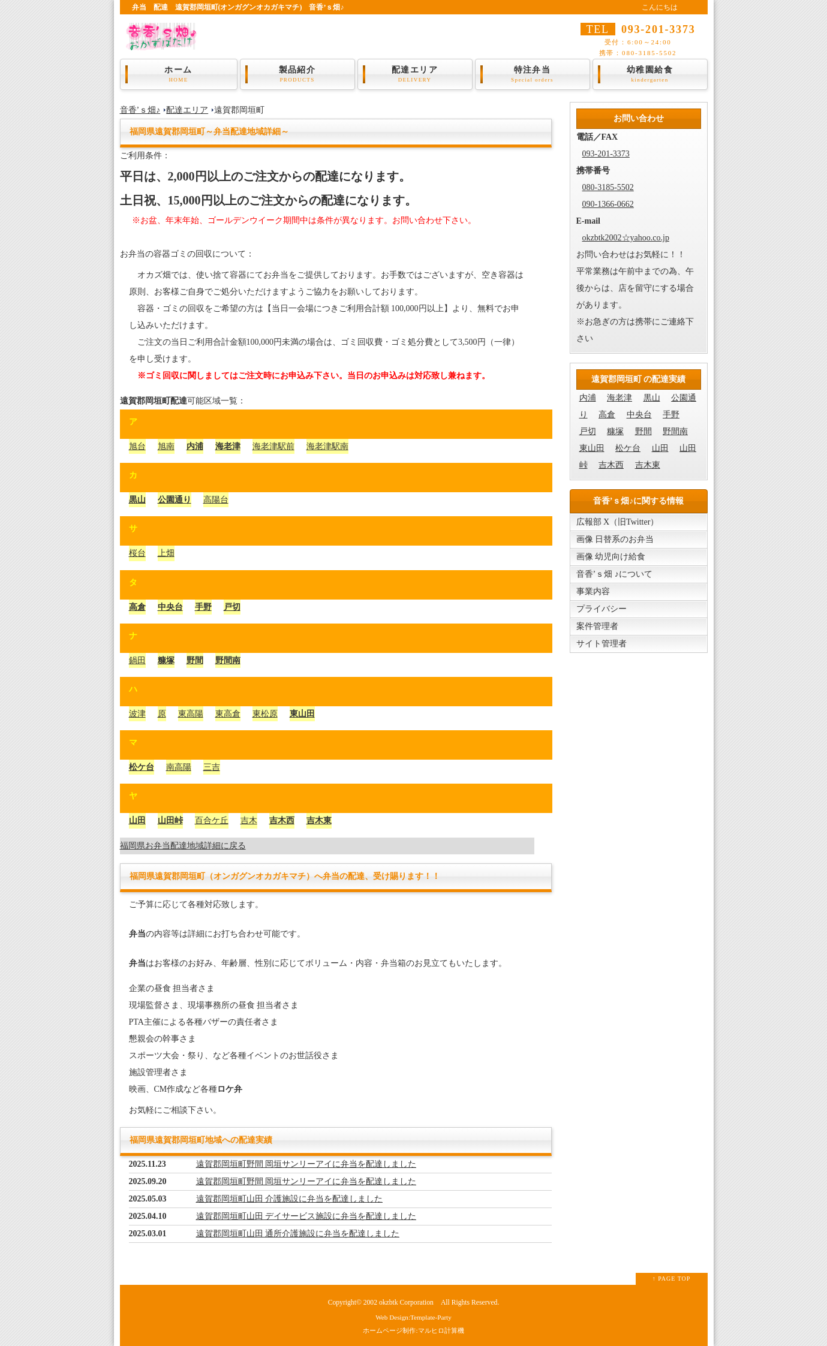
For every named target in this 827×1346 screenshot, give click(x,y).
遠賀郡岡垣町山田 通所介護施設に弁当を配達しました (298, 1233)
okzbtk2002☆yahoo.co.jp (625, 237)
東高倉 (227, 713)
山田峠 (170, 820)
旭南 (166, 446)
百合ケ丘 (211, 820)
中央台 (170, 607)
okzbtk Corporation (406, 1302)
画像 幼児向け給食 (611, 556)
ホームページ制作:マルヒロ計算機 (413, 1330)
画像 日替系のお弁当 (615, 539)
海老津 (227, 446)
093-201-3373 (606, 153)
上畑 (166, 553)
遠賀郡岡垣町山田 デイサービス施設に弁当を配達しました (306, 1216)
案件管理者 (597, 626)
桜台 (137, 553)
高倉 (137, 607)
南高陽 (178, 767)
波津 (137, 713)
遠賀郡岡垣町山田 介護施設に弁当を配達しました (289, 1198)
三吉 (211, 767)
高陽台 (215, 499)
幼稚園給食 (650, 74)
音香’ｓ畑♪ (140, 110)
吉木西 (281, 820)
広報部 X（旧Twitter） (617, 521)
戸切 (232, 607)
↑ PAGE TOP (671, 1278)
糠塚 (166, 660)
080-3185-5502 (608, 187)
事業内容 (593, 591)
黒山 (137, 499)
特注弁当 (533, 74)
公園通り (174, 499)
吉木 (248, 820)
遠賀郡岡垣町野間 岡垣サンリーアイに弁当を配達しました (306, 1164)
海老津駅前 (273, 446)
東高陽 (190, 713)
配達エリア (415, 74)
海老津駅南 (327, 446)
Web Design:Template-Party (413, 1317)
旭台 (137, 446)
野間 (195, 660)
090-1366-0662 (608, 204)
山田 (137, 820)
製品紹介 (297, 74)
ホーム (179, 74)
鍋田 (137, 660)
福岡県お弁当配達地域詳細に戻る (183, 845)
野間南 (227, 660)
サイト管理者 (601, 643)
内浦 (195, 446)
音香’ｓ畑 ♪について (614, 574)
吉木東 (319, 820)
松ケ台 (141, 767)
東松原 (265, 713)
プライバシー (601, 608)
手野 (203, 607)
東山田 (302, 713)
